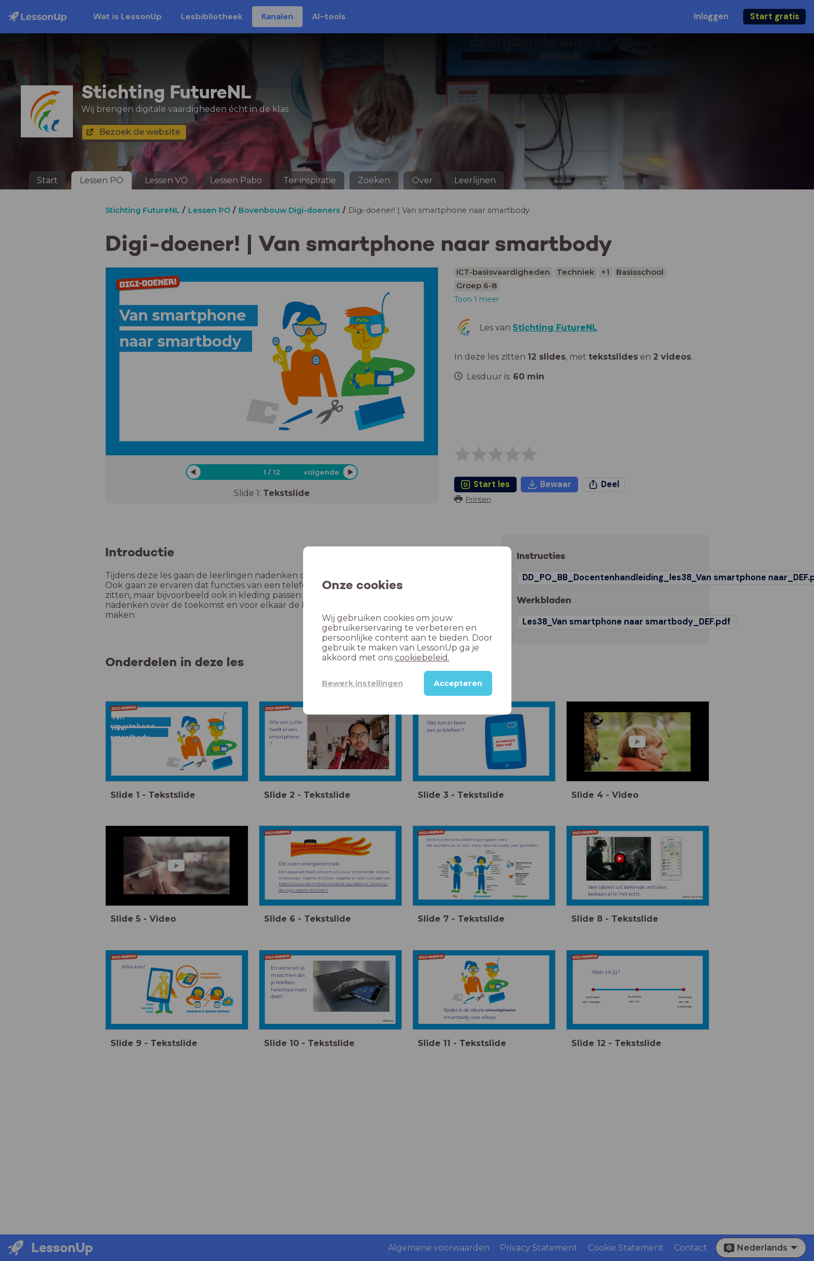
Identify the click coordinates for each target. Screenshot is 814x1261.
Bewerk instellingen (362, 683)
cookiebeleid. (422, 658)
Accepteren (458, 683)
